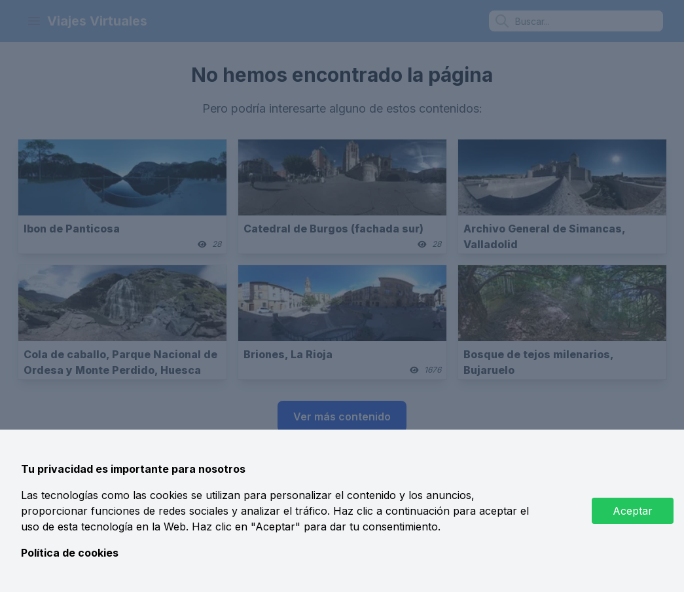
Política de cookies (69, 552)
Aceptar (633, 510)
